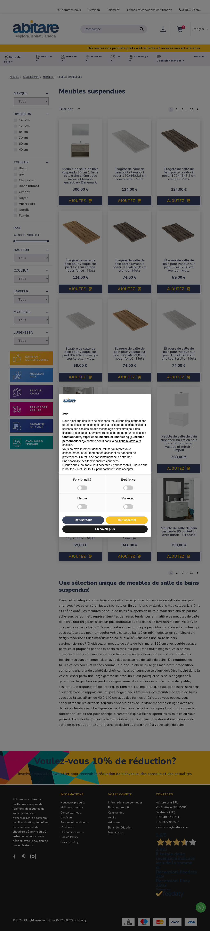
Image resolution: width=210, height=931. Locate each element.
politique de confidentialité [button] (126, 424)
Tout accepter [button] (127, 520)
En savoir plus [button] (105, 529)
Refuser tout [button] (83, 520)
